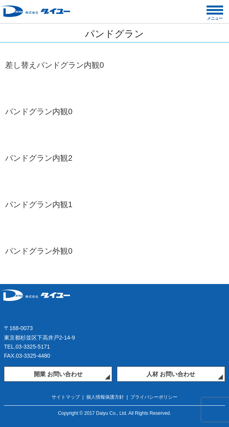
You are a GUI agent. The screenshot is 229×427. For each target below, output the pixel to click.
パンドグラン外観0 (38, 251)
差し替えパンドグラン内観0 (54, 65)
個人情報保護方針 (105, 397)
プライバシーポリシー (153, 397)
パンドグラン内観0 (38, 111)
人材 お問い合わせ (170, 374)
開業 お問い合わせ (58, 374)
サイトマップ (66, 397)
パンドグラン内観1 (38, 204)
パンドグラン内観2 (38, 158)
